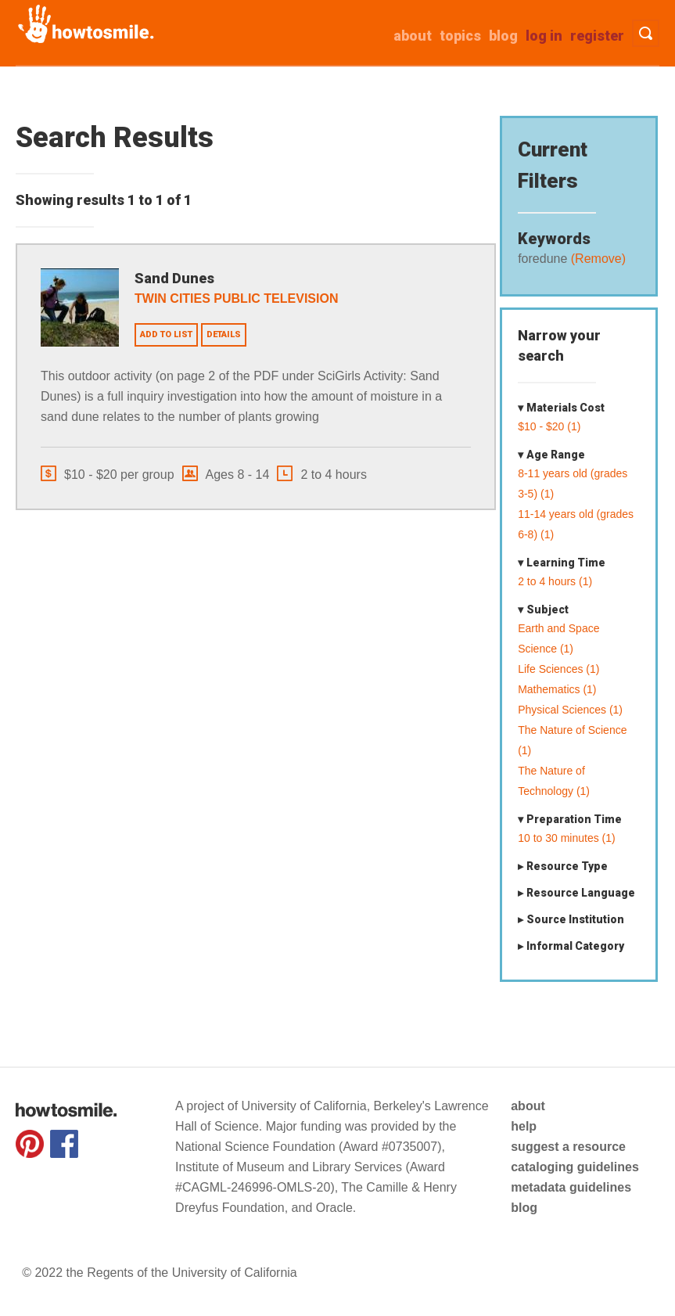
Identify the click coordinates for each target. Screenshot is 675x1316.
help (524, 1126)
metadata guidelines (571, 1187)
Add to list (166, 334)
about (412, 35)
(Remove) (596, 258)
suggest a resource (568, 1146)
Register (597, 35)
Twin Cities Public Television (236, 298)
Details (223, 334)
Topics (460, 35)
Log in (544, 35)
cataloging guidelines (575, 1167)
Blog (503, 35)
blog (524, 1207)
